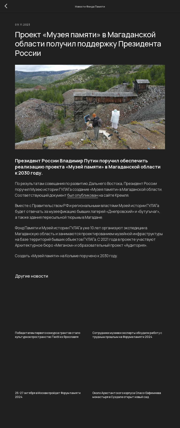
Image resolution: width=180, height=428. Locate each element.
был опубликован (82, 195)
